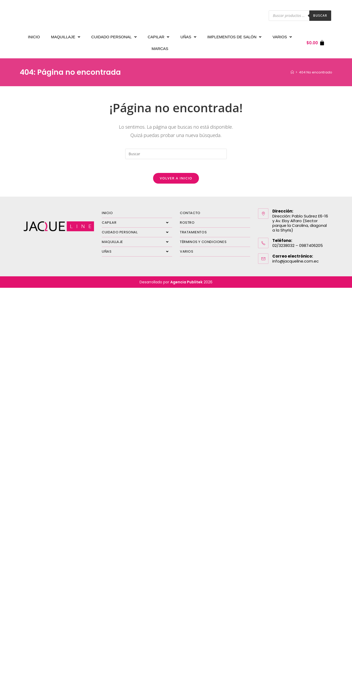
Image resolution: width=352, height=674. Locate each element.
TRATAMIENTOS (193, 228)
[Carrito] (315, 40)
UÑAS (188, 35)
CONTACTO (190, 209)
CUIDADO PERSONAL (114, 35)
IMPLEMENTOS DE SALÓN (234, 35)
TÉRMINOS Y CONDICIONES (203, 238)
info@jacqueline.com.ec (295, 257)
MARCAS (160, 44)
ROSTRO (187, 219)
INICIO (34, 35)
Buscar (320, 15)
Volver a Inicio (176, 174)
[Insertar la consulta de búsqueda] (176, 148)
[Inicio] (292, 67)
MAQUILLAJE (65, 35)
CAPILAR (158, 35)
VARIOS (282, 35)
